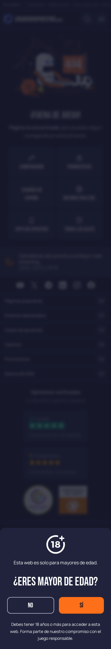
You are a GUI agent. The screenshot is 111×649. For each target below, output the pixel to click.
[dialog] (55, 324)
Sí (81, 605)
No (30, 605)
